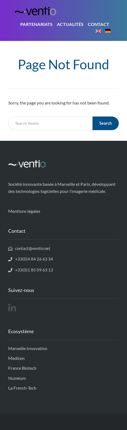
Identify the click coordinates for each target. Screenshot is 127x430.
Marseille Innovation (27, 348)
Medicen (16, 358)
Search (105, 123)
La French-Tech (22, 387)
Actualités (70, 24)
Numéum (17, 378)
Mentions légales (24, 211)
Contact (98, 24)
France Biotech (22, 368)
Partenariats (36, 24)
